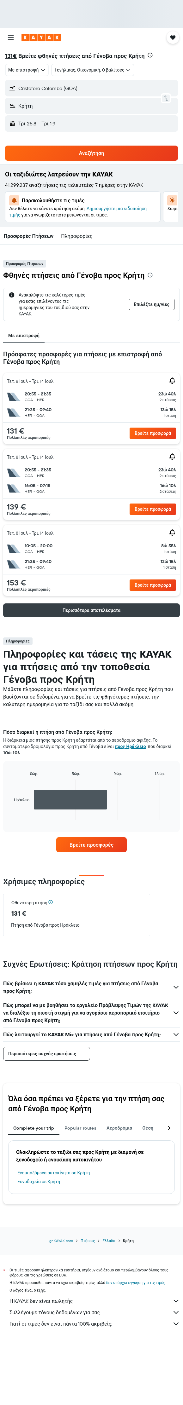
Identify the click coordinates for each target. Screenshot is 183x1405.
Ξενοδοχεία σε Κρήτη (38, 1181)
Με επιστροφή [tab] (24, 335)
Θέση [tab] (148, 1128)
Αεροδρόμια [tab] (119, 1128)
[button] (11, 37)
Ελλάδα (108, 1240)
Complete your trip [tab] (33, 1128)
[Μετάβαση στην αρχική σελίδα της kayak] (41, 37)
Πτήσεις (88, 1240)
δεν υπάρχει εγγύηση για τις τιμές (135, 1282)
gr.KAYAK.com (61, 1240)
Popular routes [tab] (80, 1128)
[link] (91, 844)
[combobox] (27, 70)
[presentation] (150, 55)
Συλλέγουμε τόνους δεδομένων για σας (94, 1312)
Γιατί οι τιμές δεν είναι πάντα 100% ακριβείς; (94, 1323)
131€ (11, 56)
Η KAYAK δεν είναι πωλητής (94, 1301)
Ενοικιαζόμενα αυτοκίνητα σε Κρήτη (53, 1173)
